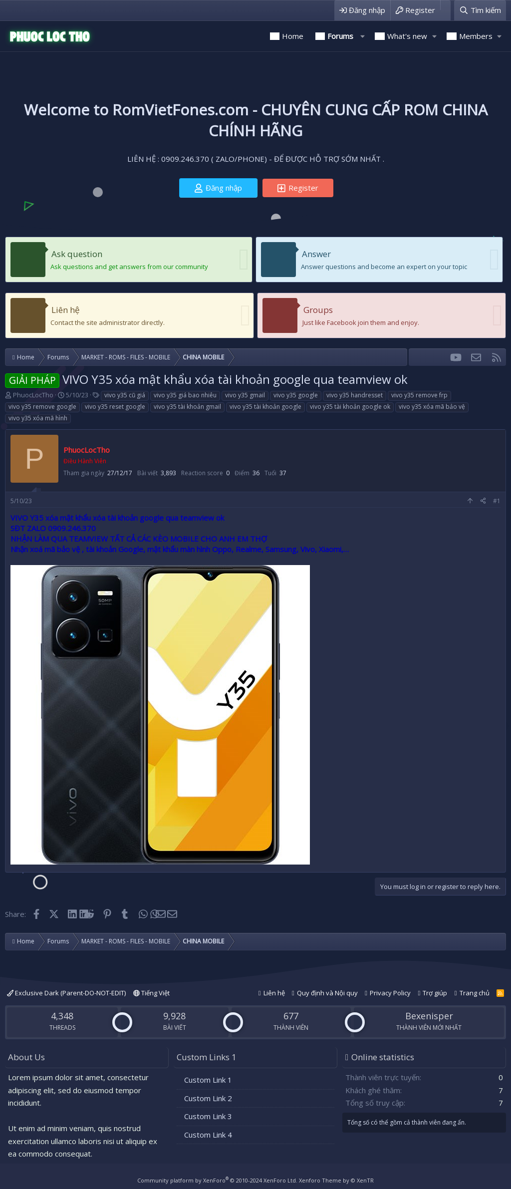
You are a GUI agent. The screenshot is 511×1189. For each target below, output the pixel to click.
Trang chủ (475, 992)
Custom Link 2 (208, 1098)
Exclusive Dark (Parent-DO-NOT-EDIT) (66, 992)
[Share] (483, 501)
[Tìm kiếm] (480, 10)
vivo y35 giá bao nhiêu (185, 395)
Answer (316, 254)
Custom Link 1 (208, 1080)
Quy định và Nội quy (327, 992)
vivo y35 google (295, 395)
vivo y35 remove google (42, 406)
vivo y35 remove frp (419, 395)
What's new (407, 36)
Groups (318, 309)
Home (292, 36)
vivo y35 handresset (354, 395)
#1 (497, 501)
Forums (340, 36)
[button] (362, 36)
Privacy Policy (390, 992)
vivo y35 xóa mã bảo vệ (432, 406)
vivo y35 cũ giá (124, 395)
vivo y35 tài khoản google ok (350, 406)
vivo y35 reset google (115, 406)
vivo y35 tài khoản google (265, 406)
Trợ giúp (435, 992)
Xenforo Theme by (336, 1180)
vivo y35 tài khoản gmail (187, 406)
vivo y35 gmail (245, 395)
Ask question (76, 254)
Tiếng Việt (151, 992)
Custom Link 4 (208, 1135)
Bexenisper (429, 1016)
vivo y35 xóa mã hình (37, 418)
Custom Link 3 (208, 1116)
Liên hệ (65, 309)
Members (476, 36)
